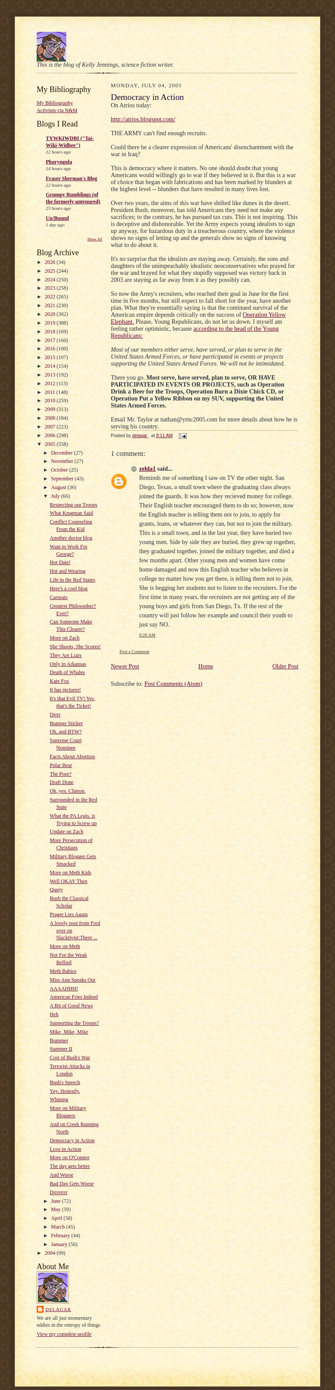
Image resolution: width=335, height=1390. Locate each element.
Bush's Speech (65, 1082)
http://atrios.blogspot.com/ (143, 119)
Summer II (61, 1049)
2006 (51, 435)
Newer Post (125, 666)
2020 (51, 314)
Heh (54, 1014)
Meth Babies (63, 971)
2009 (51, 409)
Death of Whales (67, 672)
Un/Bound (57, 218)
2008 (51, 418)
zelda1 (147, 469)
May (56, 1209)
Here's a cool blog (69, 588)
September (63, 479)
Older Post (286, 666)
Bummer (59, 1040)
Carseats (59, 597)
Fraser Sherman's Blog (71, 178)
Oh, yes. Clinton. (67, 791)
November (63, 461)
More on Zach (64, 638)
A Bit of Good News (71, 1006)
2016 (51, 349)
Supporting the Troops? (74, 1023)
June (56, 1201)
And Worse (61, 1175)
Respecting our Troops (73, 505)
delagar (58, 1309)
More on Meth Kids (70, 873)
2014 (51, 366)
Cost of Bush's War (70, 1057)
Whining (59, 1099)
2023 (51, 288)
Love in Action (65, 1149)
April (57, 1218)
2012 (51, 383)
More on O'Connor (69, 1157)
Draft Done (61, 782)
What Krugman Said (71, 513)
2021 (51, 305)
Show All (94, 239)
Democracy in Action (72, 1140)
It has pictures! (65, 690)
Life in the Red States (72, 580)
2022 (51, 297)
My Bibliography (55, 103)
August (59, 487)
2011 (51, 392)
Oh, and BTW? (66, 732)
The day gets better (70, 1166)
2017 (51, 340)
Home (205, 666)
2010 (51, 400)
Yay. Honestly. (65, 1091)
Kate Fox (59, 681)
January (59, 1244)
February (61, 1236)
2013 (51, 375)
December (62, 453)
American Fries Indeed (74, 997)
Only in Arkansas (68, 664)
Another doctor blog (71, 538)
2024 (51, 280)
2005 (51, 444)
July (56, 496)
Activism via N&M (57, 110)
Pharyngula (59, 162)
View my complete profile (64, 1334)
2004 (51, 1253)
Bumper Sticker (66, 723)
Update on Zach (66, 832)
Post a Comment (135, 651)
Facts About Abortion (72, 756)
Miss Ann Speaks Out (73, 980)
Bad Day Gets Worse (72, 1184)
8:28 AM (147, 635)
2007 (51, 427)
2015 (51, 357)
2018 (51, 332)
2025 (51, 271)
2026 (51, 262)
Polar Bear (61, 765)
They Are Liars (66, 655)
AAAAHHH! (64, 989)
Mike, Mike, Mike (69, 1032)
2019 (51, 323)
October (60, 470)
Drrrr (55, 715)
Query (56, 890)
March (58, 1227)
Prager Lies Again (69, 914)
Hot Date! (60, 562)
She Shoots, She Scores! (75, 647)
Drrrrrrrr (59, 1192)
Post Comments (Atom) (173, 684)
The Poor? (61, 774)
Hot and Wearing (67, 571)
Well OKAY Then (68, 881)
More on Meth (65, 946)
